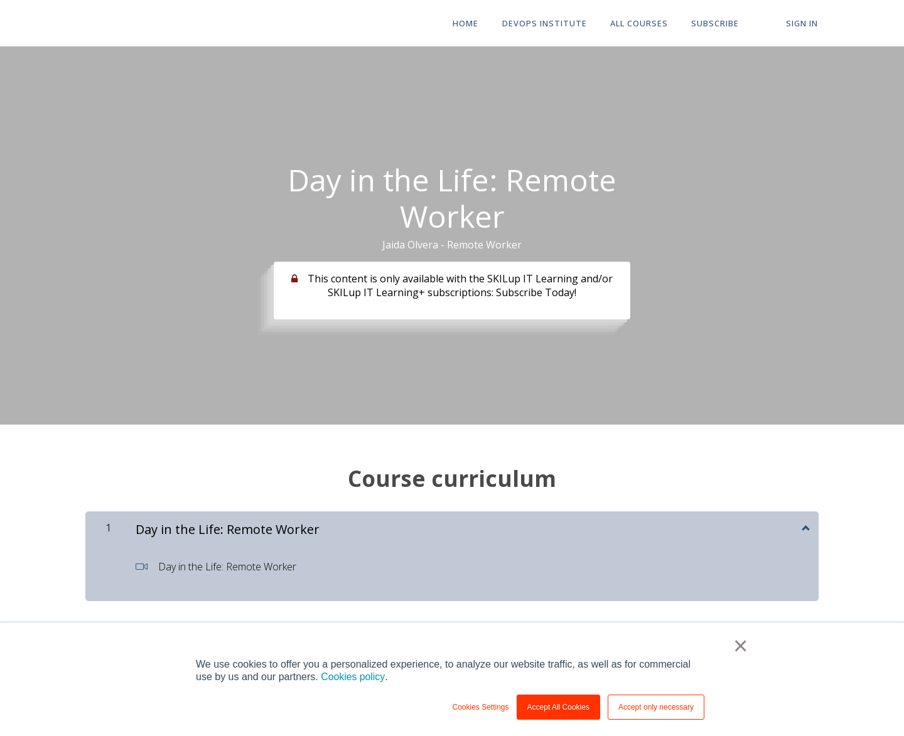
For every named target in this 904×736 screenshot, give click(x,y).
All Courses (642, 23)
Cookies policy (353, 676)
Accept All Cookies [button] (558, 707)
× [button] (740, 646)
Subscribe (717, 23)
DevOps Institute (548, 23)
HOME (470, 23)
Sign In (803, 23)
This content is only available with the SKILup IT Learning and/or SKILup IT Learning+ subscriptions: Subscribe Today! (460, 285)
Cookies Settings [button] (481, 707)
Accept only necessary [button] (656, 707)
